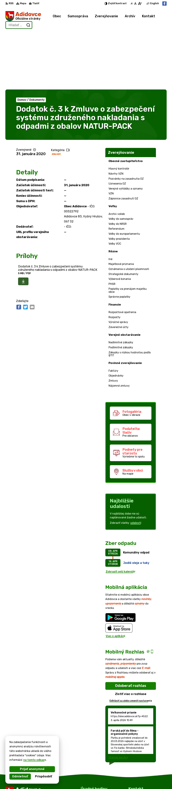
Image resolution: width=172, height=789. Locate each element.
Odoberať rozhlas (130, 628)
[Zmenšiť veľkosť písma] (132, 3)
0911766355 (137, 772)
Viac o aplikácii (115, 578)
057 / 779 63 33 (139, 769)
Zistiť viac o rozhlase (130, 636)
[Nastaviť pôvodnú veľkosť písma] (135, 3)
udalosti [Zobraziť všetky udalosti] (135, 465)
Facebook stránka (141, 780)
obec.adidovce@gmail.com (146, 776)
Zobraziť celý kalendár (120, 513)
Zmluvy (56, 96)
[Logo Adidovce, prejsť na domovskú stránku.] (23, 16)
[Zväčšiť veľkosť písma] (139, 3)
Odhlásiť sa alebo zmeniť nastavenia (130, 642)
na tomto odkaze (34, 759)
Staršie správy (118, 699)
